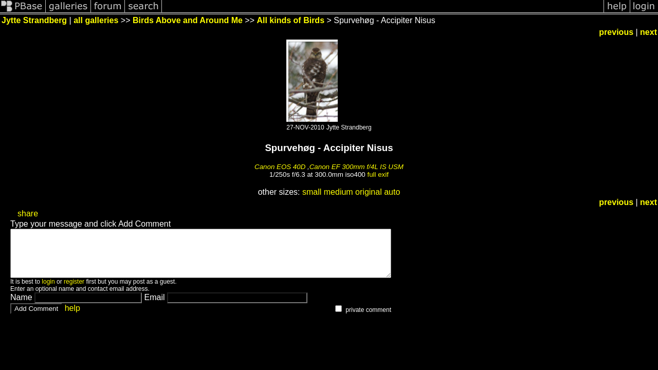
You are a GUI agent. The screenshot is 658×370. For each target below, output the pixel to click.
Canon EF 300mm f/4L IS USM (356, 167)
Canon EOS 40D (279, 167)
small (311, 192)
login (48, 290)
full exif (377, 174)
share (27, 213)
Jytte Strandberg (34, 20)
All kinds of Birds (290, 20)
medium (338, 192)
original (368, 192)
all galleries (96, 20)
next (648, 32)
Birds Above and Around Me (188, 20)
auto (392, 192)
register (74, 290)
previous (616, 32)
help (72, 317)
